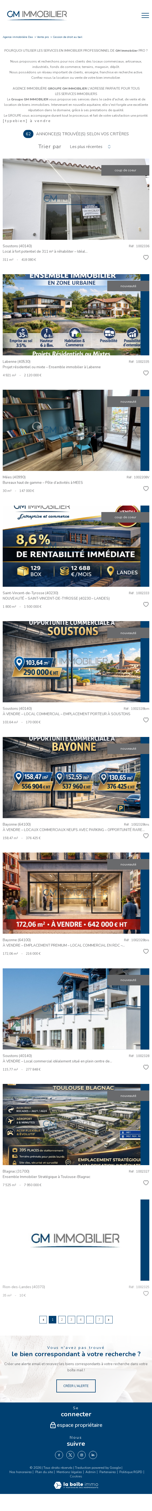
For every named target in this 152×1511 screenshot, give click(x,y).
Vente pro (43, 37)
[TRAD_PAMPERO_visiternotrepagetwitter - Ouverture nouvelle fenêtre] (70, 1455)
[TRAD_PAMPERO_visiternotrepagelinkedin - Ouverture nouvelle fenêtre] (93, 1455)
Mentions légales (69, 1472)
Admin (90, 1472)
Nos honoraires (20, 1472)
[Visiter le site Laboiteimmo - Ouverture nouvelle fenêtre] (76, 1488)
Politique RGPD (130, 1472)
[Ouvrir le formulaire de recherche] (131, 15)
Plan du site (44, 1472)
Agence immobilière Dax (18, 37)
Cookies (76, 1477)
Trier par (49, 146)
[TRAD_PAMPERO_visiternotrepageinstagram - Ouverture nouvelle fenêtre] (82, 1455)
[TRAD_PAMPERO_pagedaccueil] (37, 21)
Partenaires (107, 1472)
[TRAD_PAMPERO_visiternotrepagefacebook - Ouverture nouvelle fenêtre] (59, 1455)
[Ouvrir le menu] (145, 15)
